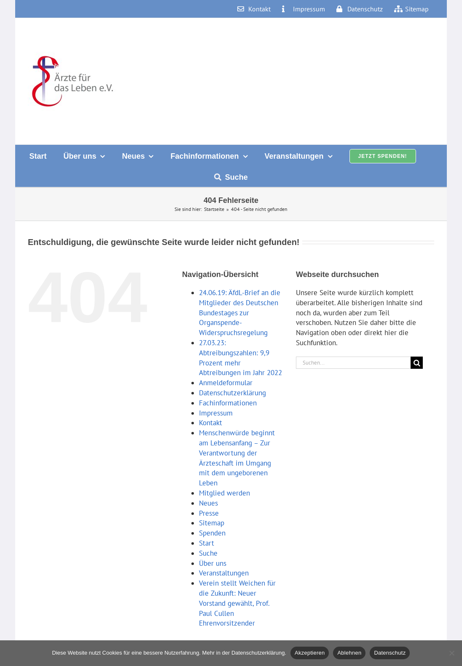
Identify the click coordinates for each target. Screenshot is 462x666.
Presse (209, 513)
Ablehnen (349, 653)
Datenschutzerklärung (232, 392)
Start (206, 543)
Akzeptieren (310, 653)
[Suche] (417, 363)
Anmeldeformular (225, 382)
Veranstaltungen (224, 573)
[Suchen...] (353, 363)
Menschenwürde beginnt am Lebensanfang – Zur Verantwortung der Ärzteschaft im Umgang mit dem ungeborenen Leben (237, 458)
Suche (208, 553)
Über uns (212, 563)
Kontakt (210, 422)
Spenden (212, 533)
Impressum (216, 413)
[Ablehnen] (451, 653)
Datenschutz (390, 653)
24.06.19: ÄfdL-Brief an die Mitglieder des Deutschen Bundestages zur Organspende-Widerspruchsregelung (239, 312)
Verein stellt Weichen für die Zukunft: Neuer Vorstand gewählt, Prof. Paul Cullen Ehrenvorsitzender (237, 603)
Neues (208, 503)
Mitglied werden (224, 493)
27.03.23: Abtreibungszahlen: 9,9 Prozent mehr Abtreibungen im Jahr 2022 (240, 357)
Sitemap (211, 522)
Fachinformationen (228, 403)
